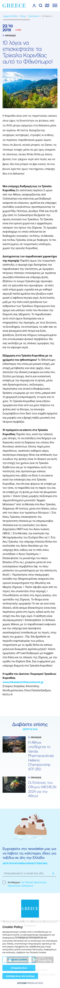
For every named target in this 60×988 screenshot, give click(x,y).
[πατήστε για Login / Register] (34, 5)
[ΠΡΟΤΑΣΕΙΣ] (33, 16)
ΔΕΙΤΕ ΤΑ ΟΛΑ (30, 729)
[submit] (53, 873)
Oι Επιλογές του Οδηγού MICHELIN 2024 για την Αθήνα (42, 789)
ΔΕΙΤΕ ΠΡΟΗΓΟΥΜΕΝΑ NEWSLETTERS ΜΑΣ (25, 863)
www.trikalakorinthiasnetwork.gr (23, 682)
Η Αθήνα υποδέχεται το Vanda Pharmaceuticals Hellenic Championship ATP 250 (41, 755)
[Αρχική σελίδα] (10, 16)
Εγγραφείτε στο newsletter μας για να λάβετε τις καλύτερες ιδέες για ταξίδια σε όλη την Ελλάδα (29, 853)
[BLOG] (22, 16)
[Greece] (14, 5)
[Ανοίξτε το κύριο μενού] (55, 5)
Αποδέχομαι (25, 884)
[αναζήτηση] (40, 5)
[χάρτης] (47, 5)
